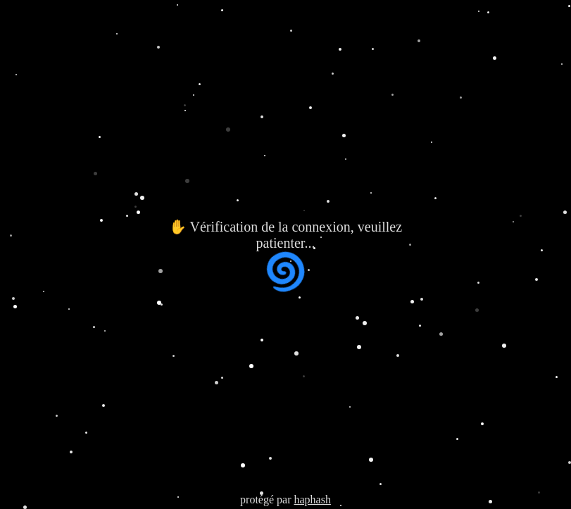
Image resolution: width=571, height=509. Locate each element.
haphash (312, 499)
